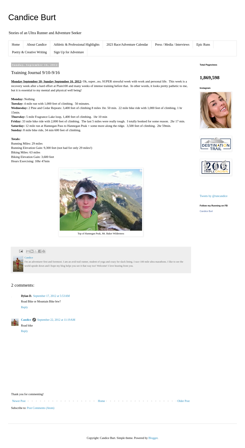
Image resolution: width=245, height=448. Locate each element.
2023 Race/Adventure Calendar (127, 44)
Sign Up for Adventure (69, 52)
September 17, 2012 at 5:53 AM (51, 296)
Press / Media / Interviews (172, 44)
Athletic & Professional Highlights (77, 44)
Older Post (183, 401)
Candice (26, 319)
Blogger (153, 438)
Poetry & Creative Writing (29, 52)
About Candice (37, 44)
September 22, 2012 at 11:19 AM (56, 319)
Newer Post (19, 401)
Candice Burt (32, 17)
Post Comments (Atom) (40, 408)
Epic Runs (203, 44)
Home (16, 44)
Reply (24, 307)
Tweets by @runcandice (214, 196)
